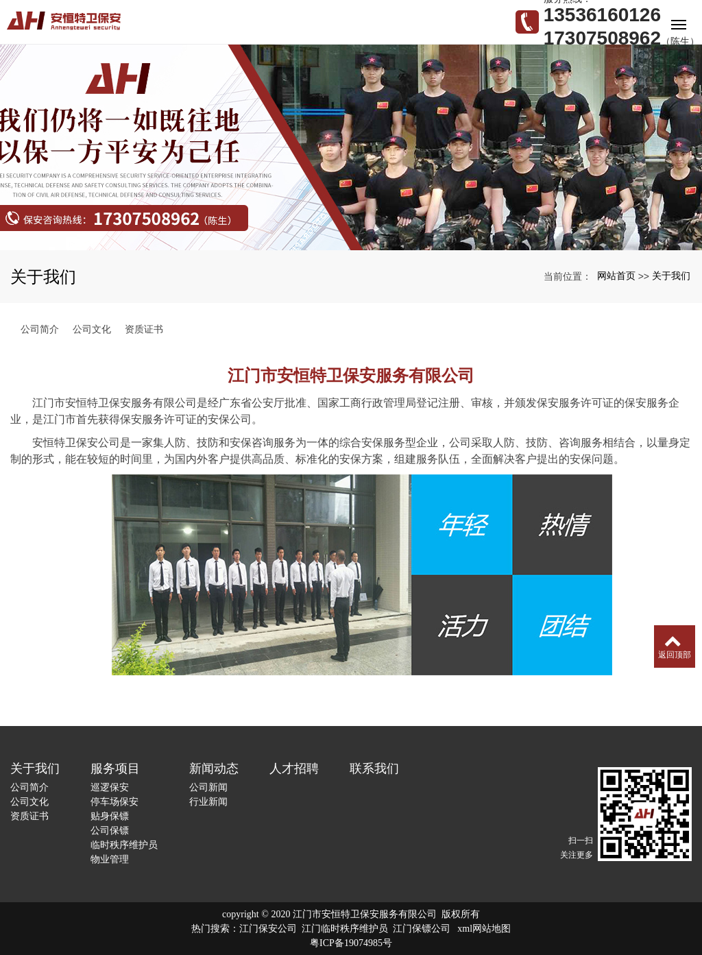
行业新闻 (208, 801)
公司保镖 (109, 830)
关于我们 (671, 275)
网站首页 (616, 275)
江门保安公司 (268, 928)
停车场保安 (114, 801)
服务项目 (115, 768)
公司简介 (40, 329)
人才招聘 (294, 768)
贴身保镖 (109, 815)
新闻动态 (214, 768)
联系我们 (374, 768)
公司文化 (92, 329)
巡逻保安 (109, 787)
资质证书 (144, 329)
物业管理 (109, 859)
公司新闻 (208, 787)
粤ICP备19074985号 (351, 943)
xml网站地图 (484, 928)
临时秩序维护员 (124, 844)
